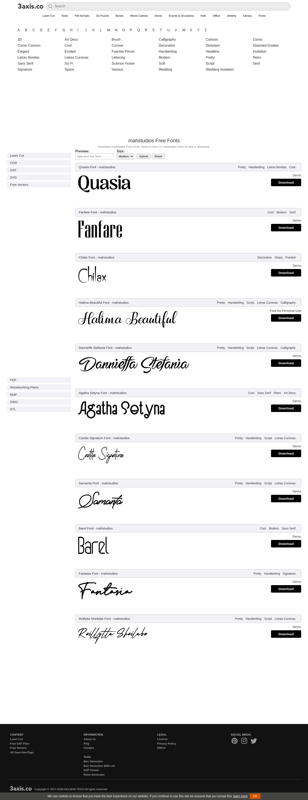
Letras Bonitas (28, 57)
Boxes (119, 15)
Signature (25, 69)
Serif (256, 63)
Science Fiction (123, 63)
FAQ (86, 743)
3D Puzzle (102, 15)
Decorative (167, 45)
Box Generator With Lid (99, 765)
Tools (64, 15)
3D (20, 39)
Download (286, 182)
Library (247, 15)
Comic (257, 39)
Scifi (162, 63)
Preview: (82, 151)
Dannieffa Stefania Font (95, 347)
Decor (158, 15)
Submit (143, 156)
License (162, 739)
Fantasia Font (88, 573)
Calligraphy (167, 39)
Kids (203, 15)
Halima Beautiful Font (94, 302)
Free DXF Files (19, 743)
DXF (13, 170)
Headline (212, 51)
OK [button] (255, 796)
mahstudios (107, 167)
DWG (14, 402)
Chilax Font (87, 257)
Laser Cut (49, 15)
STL (13, 409)
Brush (116, 39)
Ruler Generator (94, 774)
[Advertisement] (154, 106)
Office (216, 15)
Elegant (23, 51)
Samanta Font (89, 483)
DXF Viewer (91, 770)
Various (117, 69)
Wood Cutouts (139, 15)
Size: (120, 151)
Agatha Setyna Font (93, 393)
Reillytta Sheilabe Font (95, 618)
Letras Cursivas (76, 57)
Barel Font (86, 528)
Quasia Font (87, 167)
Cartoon (212, 39)
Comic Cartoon (29, 45)
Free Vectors (19, 184)
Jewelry (231, 15)
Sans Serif (25, 63)
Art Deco (71, 39)
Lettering (118, 57)
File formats (82, 15)
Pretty (210, 57)
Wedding (165, 69)
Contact (89, 747)
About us (90, 739)
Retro (257, 57)
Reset (158, 156)
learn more (240, 796)
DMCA (161, 747)
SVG (13, 177)
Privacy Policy (166, 743)
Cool (68, 45)
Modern (164, 57)
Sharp (279, 257)
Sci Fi (69, 63)
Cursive (117, 45)
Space (69, 69)
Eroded (70, 51)
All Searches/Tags (22, 752)
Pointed (290, 257)
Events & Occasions (181, 15)
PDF (13, 380)
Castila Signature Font (94, 438)
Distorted (212, 45)
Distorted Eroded (265, 45)
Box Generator (93, 761)
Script (210, 63)
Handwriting (168, 51)
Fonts (262, 15)
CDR (13, 163)
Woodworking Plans (24, 387)
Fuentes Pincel (123, 51)
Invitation (260, 51)
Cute (292, 167)
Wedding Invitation (220, 69)
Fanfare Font (88, 212)
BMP (13, 394)
